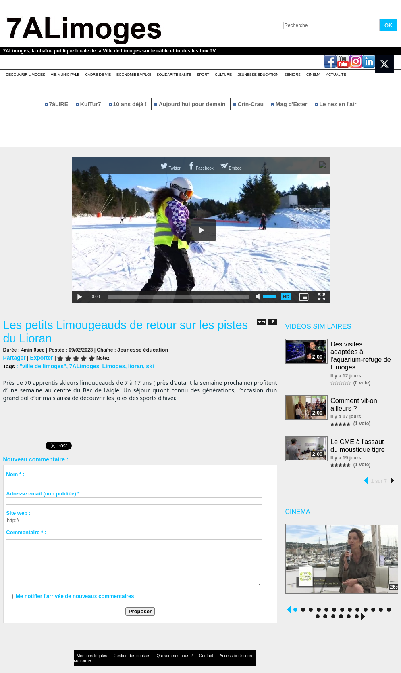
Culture (223, 75)
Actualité (336, 75)
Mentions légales (89, 646)
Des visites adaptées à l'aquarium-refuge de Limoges (361, 351)
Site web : (18, 512)
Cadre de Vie (98, 75)
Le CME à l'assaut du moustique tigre (358, 435)
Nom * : (15, 473)
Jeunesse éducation (257, 75)
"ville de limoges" (41, 365)
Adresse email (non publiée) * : (44, 492)
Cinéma (313, 75)
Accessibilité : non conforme (216, 646)
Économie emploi (133, 75)
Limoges (108, 365)
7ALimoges (80, 365)
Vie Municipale (65, 75)
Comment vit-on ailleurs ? (354, 395)
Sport (203, 75)
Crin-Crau (249, 104)
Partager (14, 357)
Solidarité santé (173, 75)
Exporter (39, 357)
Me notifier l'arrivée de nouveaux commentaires (75, 595)
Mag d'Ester (290, 104)
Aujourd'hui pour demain (190, 104)
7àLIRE (57, 104)
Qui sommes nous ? (157, 646)
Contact (184, 646)
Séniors (292, 75)
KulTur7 (89, 104)
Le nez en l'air (335, 104)
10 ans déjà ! (129, 104)
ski (143, 365)
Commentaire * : (26, 531)
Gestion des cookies (122, 646)
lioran (129, 365)
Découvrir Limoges (26, 75)
